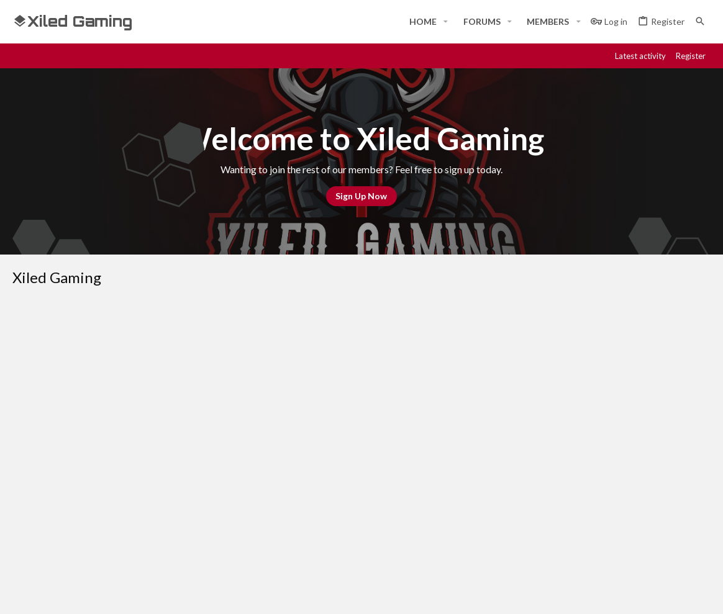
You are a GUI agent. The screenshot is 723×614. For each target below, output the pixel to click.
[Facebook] (591, 593)
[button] (445, 21)
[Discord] (613, 593)
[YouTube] (703, 593)
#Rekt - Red (46, 384)
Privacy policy (581, 384)
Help (629, 384)
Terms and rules (510, 384)
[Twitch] (658, 593)
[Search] (700, 21)
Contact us (271, 516)
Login (495, 470)
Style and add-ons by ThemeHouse (345, 593)
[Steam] (636, 593)
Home (260, 470)
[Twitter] (680, 593)
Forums (263, 493)
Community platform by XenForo (140, 593)
